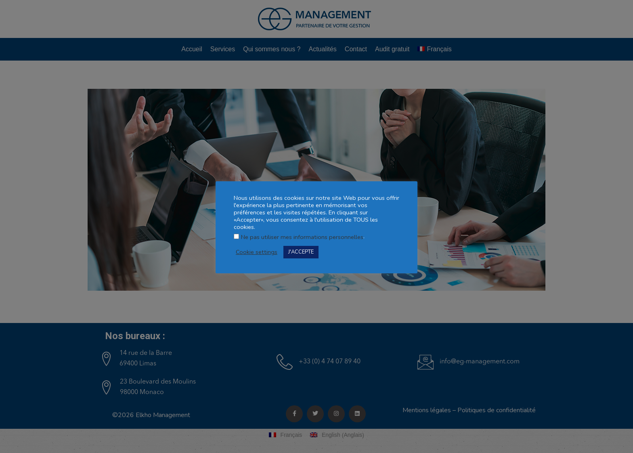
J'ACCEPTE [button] (301, 252)
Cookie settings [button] (256, 252)
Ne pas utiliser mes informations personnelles (302, 237)
